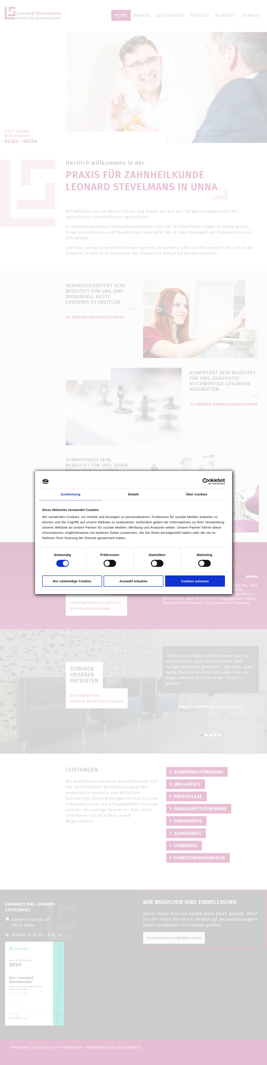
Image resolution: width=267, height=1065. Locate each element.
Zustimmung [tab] (70, 494)
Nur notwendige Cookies (72, 581)
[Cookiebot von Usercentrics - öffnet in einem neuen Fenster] (206, 481)
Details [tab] (133, 494)
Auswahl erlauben (133, 581)
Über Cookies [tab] (196, 494)
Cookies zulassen (195, 581)
